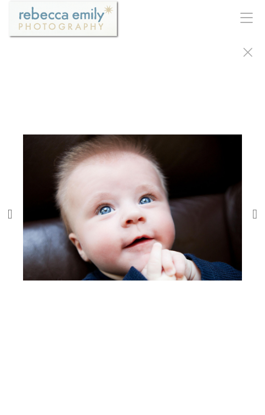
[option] (132, 221)
